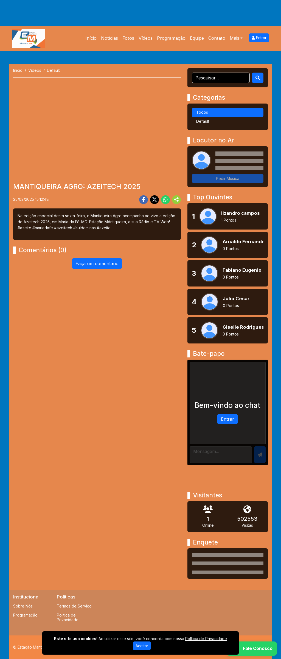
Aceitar (142, 645)
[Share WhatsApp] (165, 199)
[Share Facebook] (143, 199)
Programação (171, 38)
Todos (202, 112)
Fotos (128, 38)
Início (91, 38)
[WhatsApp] (251, 648)
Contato (216, 38)
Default (202, 121)
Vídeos (146, 38)
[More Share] (176, 199)
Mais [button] (234, 38)
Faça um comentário (97, 263)
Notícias (109, 38)
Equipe (197, 38)
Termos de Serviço (74, 606)
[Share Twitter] (154, 199)
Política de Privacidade (67, 617)
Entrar (259, 37)
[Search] (257, 78)
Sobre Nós (23, 606)
